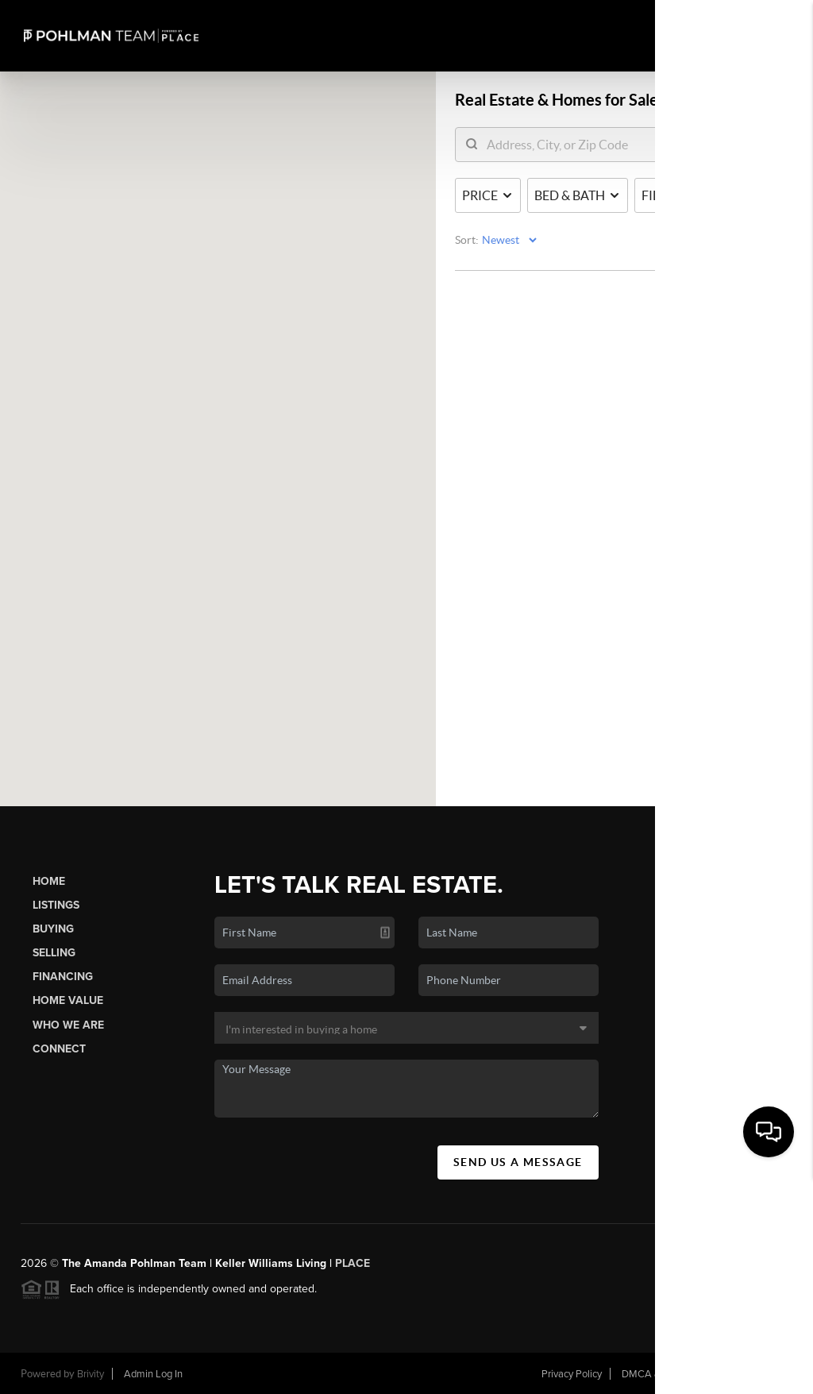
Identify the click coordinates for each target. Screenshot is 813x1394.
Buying (53, 929)
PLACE (352, 1263)
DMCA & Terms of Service (679, 1374)
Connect (59, 1049)
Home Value (68, 1000)
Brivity (90, 1374)
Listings (56, 905)
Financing (63, 976)
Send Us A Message (518, 1162)
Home (49, 881)
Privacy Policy (571, 1374)
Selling (54, 953)
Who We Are (68, 1025)
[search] (567, 146)
